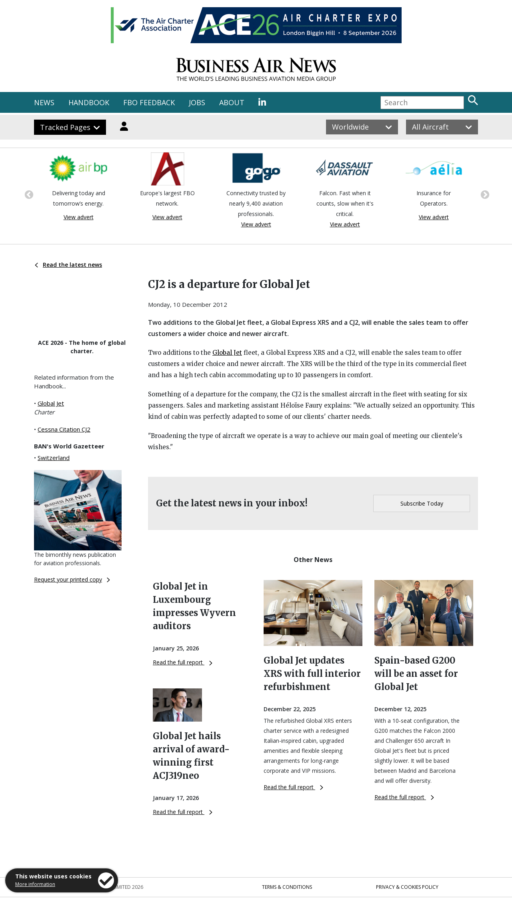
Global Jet (51, 403)
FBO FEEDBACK (149, 102)
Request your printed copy (72, 579)
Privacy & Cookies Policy (407, 887)
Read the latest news (68, 264)
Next (484, 194)
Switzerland (54, 458)
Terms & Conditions (287, 887)
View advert (79, 217)
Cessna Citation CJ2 (64, 429)
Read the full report (182, 662)
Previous (28, 194)
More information (35, 884)
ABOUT (231, 102)
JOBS (197, 102)
